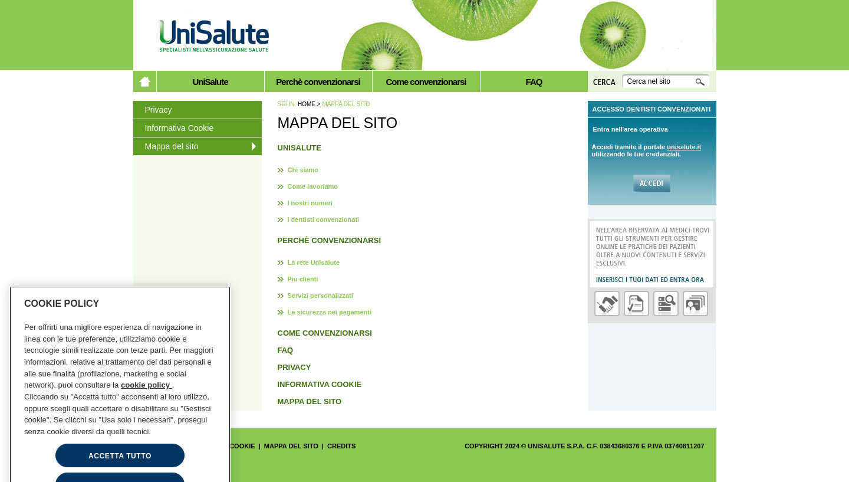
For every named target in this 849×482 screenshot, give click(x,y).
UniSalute (210, 82)
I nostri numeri (310, 202)
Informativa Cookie (179, 128)
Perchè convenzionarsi (318, 82)
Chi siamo (303, 169)
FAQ (534, 82)
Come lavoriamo (313, 186)
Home (306, 104)
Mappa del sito (172, 146)
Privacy (158, 109)
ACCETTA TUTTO (120, 467)
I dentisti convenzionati (324, 219)
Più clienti (303, 279)
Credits (341, 446)
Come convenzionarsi (426, 82)
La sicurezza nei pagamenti (329, 312)
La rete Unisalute (314, 262)
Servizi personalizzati (320, 295)
